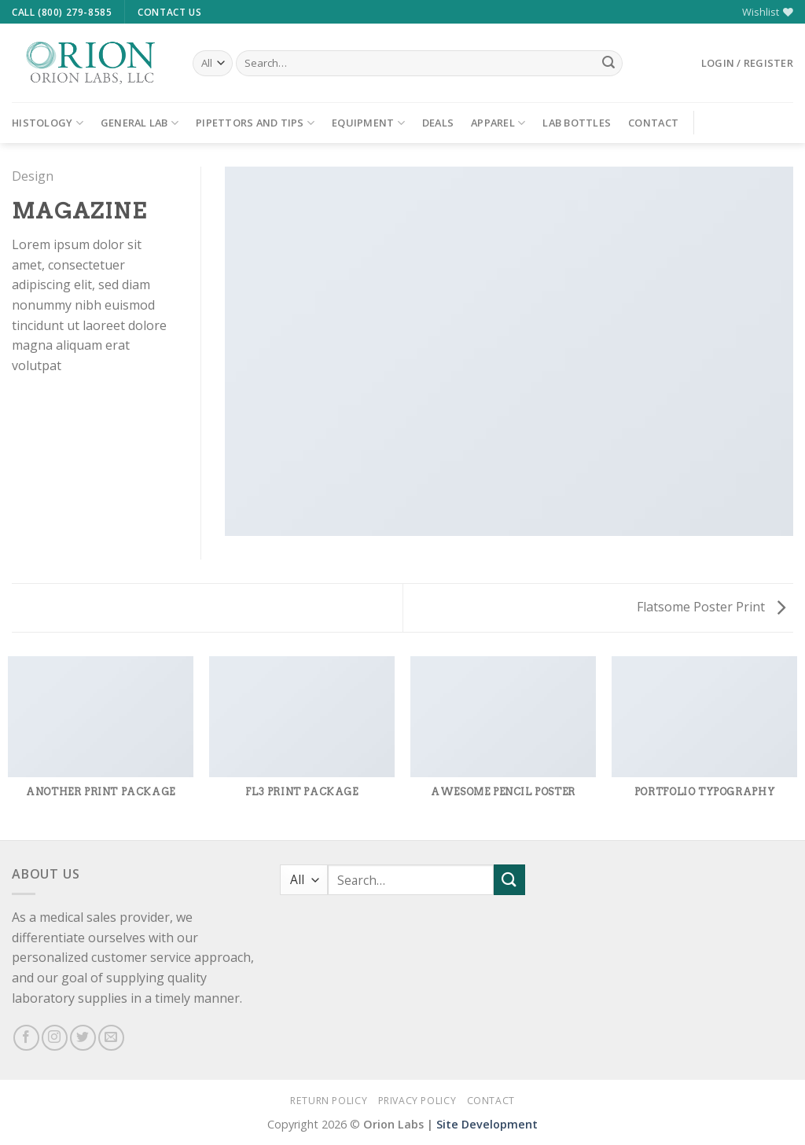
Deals (438, 123)
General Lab (139, 123)
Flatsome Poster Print (711, 606)
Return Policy (328, 1100)
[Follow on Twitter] (83, 1038)
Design (32, 176)
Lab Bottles (576, 123)
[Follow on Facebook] (26, 1038)
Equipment (368, 123)
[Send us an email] (111, 1038)
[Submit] (608, 63)
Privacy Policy (417, 1100)
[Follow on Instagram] (55, 1038)
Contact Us (169, 12)
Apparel (498, 123)
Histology (47, 123)
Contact (653, 123)
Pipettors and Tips (255, 123)
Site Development (487, 1124)
